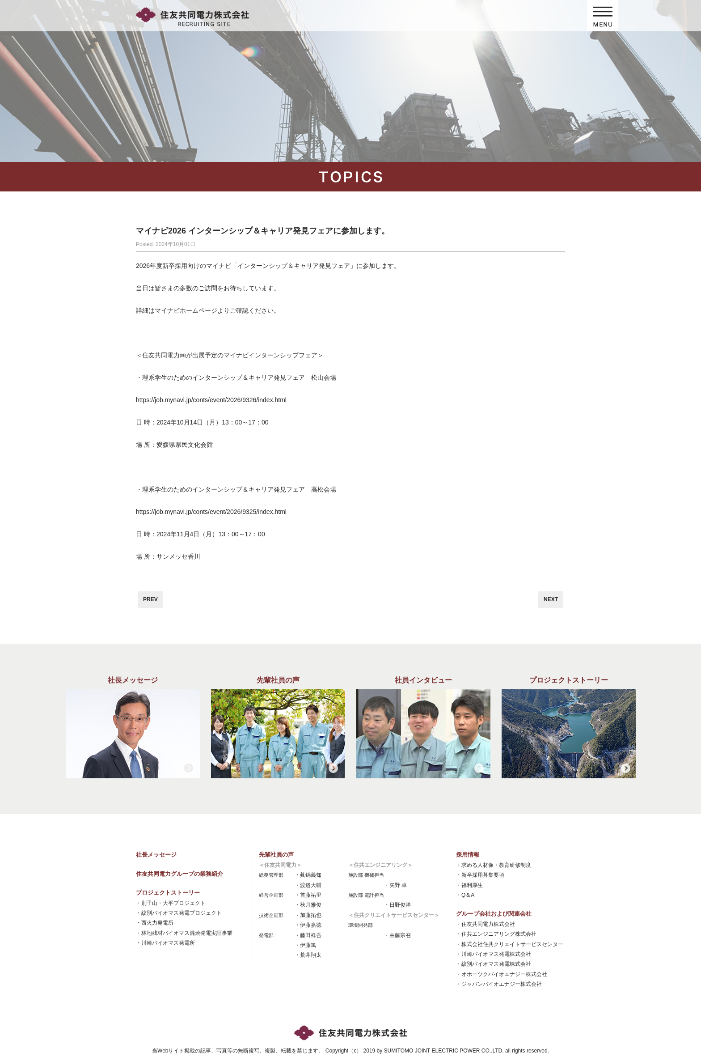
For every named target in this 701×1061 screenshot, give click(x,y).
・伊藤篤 (305, 945)
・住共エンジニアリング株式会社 (496, 934)
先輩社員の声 (276, 854)
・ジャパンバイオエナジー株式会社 (499, 984)
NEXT (551, 599)
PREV (150, 599)
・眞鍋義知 (308, 875)
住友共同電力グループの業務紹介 (179, 873)
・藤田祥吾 (308, 935)
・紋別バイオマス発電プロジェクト (179, 913)
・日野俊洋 (397, 905)
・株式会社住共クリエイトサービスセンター (509, 944)
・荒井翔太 (308, 955)
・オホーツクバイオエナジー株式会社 (501, 974)
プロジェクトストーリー (168, 892)
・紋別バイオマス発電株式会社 (493, 964)
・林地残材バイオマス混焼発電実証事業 (184, 933)
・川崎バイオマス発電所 (165, 943)
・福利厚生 (469, 885)
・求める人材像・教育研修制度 (493, 865)
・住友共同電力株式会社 (485, 924)
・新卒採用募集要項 (480, 875)
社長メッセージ (156, 854)
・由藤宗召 (397, 935)
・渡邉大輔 (308, 885)
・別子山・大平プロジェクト (171, 903)
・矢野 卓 (395, 885)
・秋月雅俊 (308, 905)
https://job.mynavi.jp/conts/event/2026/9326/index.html (211, 399)
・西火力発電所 (154, 923)
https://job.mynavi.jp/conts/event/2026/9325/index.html (211, 511)
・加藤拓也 (308, 915)
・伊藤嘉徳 (308, 925)
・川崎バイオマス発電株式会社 (493, 954)
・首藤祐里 (308, 895)
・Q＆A (465, 895)
